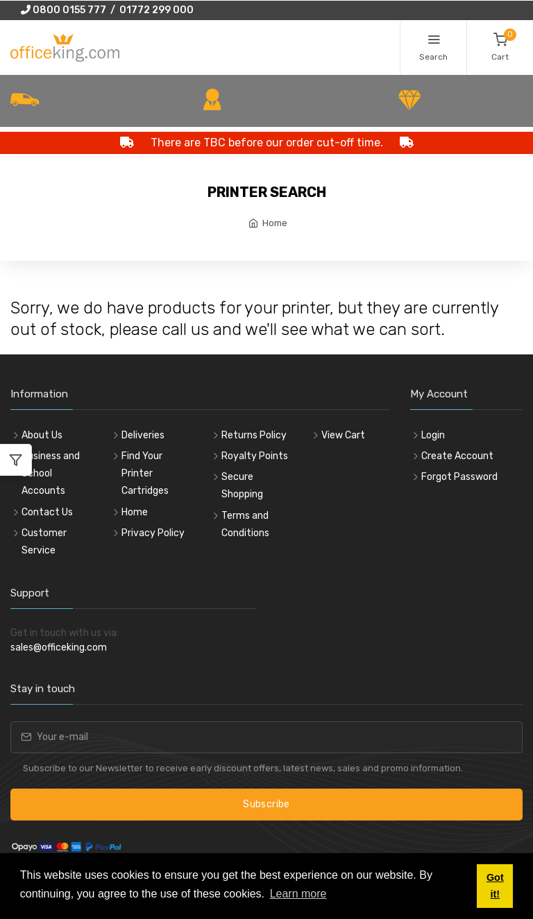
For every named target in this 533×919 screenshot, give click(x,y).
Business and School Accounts (51, 473)
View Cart (343, 435)
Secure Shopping (242, 485)
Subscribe (266, 804)
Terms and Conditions (245, 524)
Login (433, 435)
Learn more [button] (298, 894)
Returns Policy (254, 435)
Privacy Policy (153, 533)
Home (274, 223)
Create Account (457, 456)
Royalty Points (254, 456)
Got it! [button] (495, 886)
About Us (42, 435)
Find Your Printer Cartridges (145, 473)
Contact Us (47, 512)
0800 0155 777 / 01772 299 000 (107, 10)
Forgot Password (459, 477)
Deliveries (142, 435)
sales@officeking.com (58, 647)
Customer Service (44, 541)
